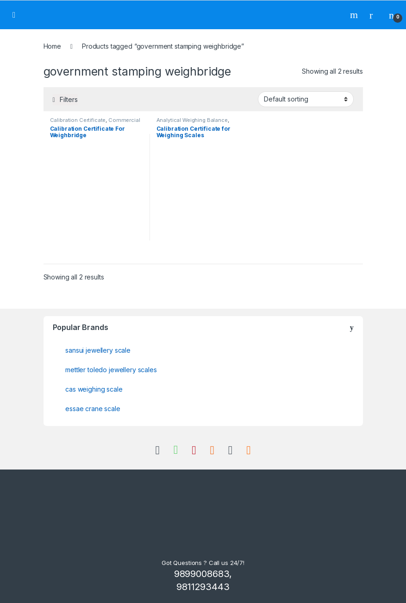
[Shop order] (306, 99)
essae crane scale (92, 409)
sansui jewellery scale (98, 350)
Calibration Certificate (78, 120)
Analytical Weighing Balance (192, 120)
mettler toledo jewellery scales (111, 370)
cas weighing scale (93, 389)
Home (52, 46)
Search (355, 15)
